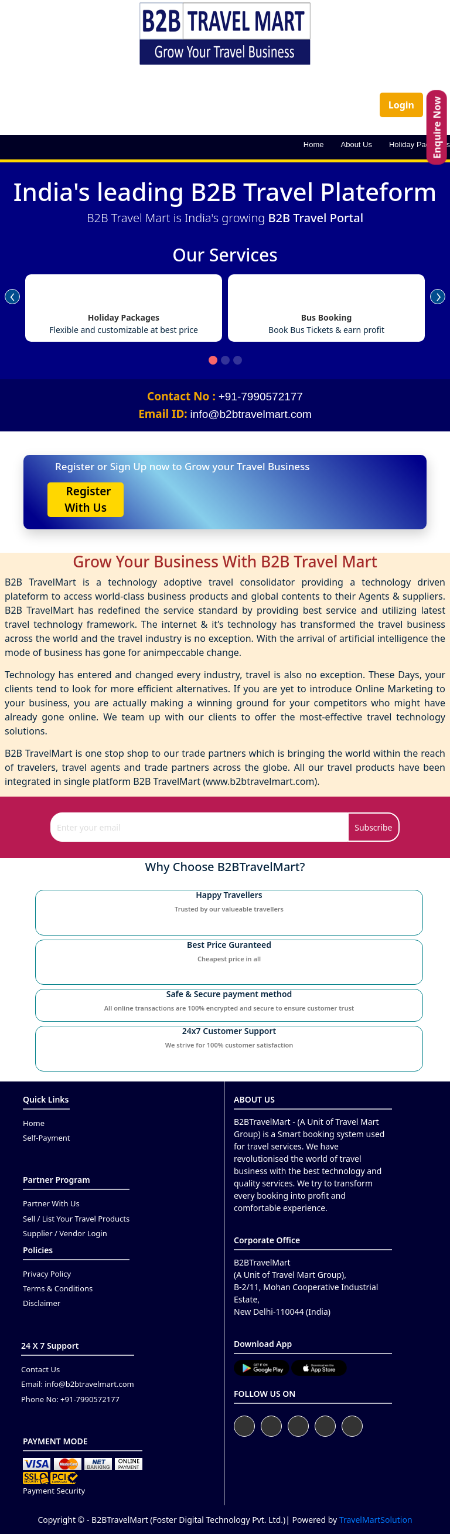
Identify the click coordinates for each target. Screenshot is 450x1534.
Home (314, 144)
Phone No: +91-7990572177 (70, 1399)
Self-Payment (46, 1137)
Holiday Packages (419, 144)
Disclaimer (41, 1303)
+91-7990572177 (261, 396)
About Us (356, 144)
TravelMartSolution (375, 1519)
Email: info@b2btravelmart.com (77, 1384)
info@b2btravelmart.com (251, 414)
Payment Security (54, 1490)
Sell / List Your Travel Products (76, 1218)
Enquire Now (437, 127)
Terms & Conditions (58, 1288)
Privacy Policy (47, 1273)
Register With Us (85, 500)
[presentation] (12, 290)
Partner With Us (51, 1203)
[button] (213, 360)
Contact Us (40, 1369)
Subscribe (373, 827)
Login (401, 104)
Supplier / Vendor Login (65, 1233)
